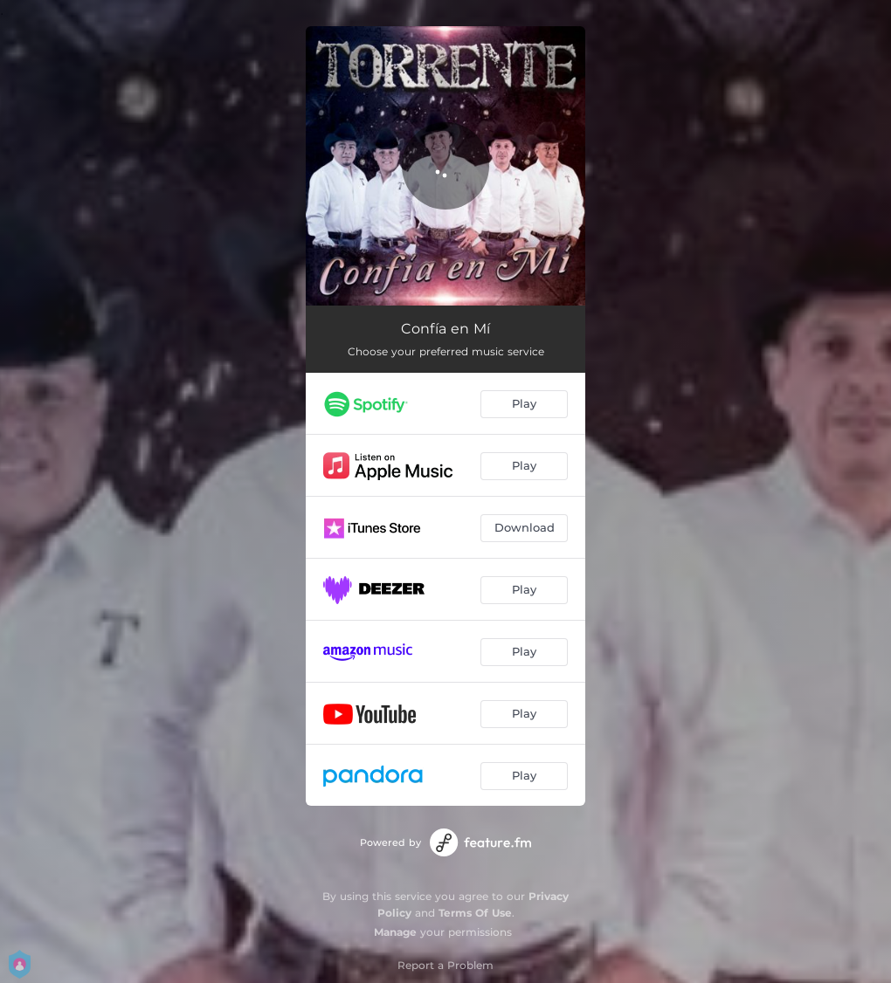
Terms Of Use (475, 912)
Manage (395, 931)
